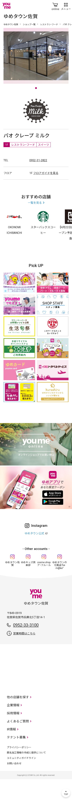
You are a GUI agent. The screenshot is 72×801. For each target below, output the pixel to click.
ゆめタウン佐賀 (10, 24)
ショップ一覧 (29, 24)
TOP (66, 792)
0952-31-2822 (38, 182)
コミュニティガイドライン (21, 779)
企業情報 (13, 727)
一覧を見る (35, 224)
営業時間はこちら (24, 655)
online (55, 5)
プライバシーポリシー (19, 769)
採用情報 (13, 735)
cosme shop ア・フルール (44, 586)
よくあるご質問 (18, 743)
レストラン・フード (49, 24)
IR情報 (11, 751)
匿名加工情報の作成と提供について (26, 774)
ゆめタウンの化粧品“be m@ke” (59, 587)
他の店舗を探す (18, 719)
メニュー (66, 5)
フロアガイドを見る (45, 195)
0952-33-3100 (26, 646)
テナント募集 (16, 759)
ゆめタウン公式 (34, 555)
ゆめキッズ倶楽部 (28, 586)
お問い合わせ (14, 785)
